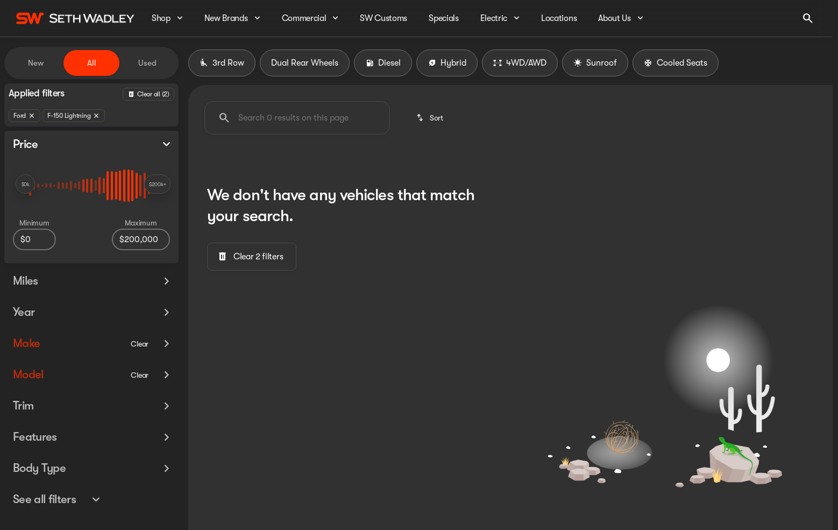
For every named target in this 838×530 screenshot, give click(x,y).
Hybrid (447, 63)
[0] (34, 239)
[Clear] (139, 332)
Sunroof (595, 63)
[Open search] (807, 18)
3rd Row (222, 63)
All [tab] (91, 63)
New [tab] (36, 63)
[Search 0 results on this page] (297, 118)
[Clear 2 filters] (251, 257)
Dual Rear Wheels (304, 63)
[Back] (148, 94)
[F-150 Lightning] (73, 115)
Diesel (383, 63)
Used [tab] (147, 63)
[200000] (141, 239)
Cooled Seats (675, 63)
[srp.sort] (430, 117)
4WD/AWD (519, 63)
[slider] (25, 184)
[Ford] (24, 115)
